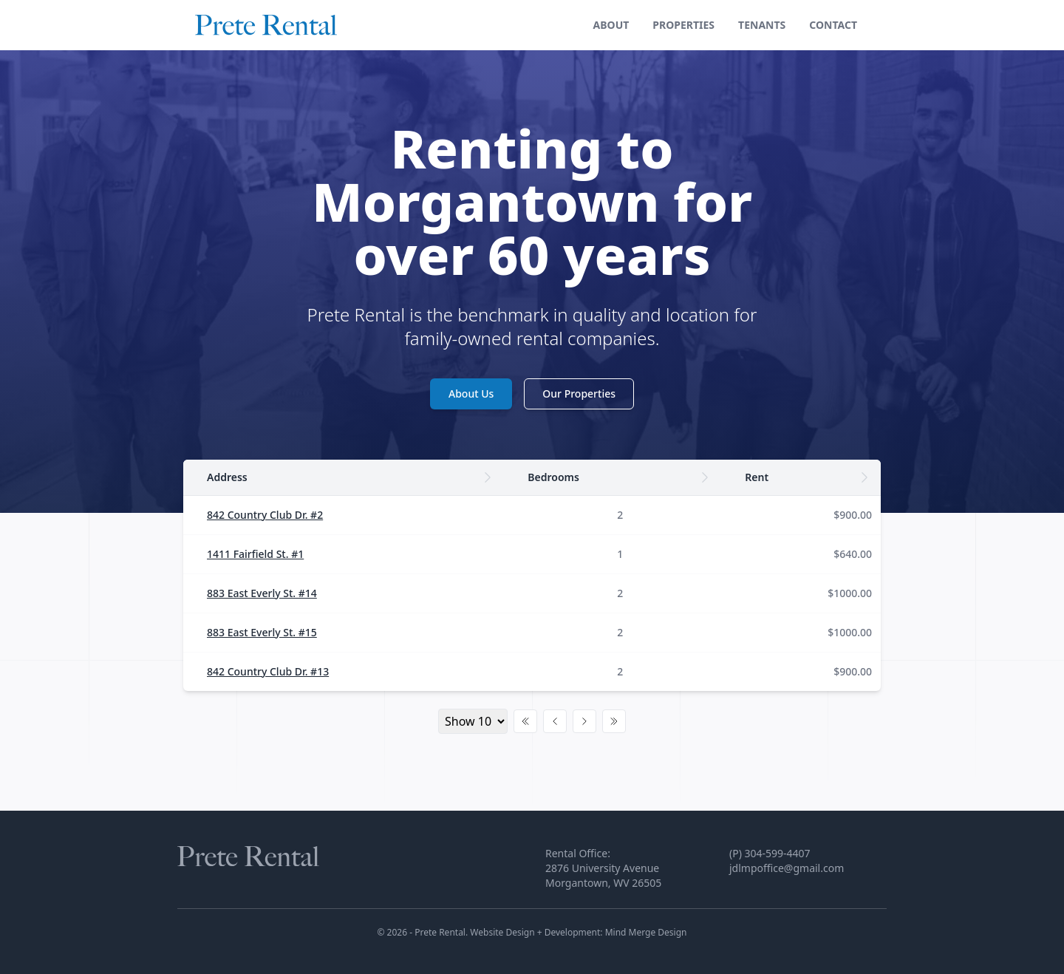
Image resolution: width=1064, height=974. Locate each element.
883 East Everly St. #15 (262, 632)
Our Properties (578, 393)
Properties (683, 25)
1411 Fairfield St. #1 (255, 554)
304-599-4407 (778, 853)
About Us (471, 393)
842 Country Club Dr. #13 (268, 671)
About (611, 25)
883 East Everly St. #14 (262, 593)
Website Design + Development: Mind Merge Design (578, 932)
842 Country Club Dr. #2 (265, 515)
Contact (833, 25)
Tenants (761, 25)
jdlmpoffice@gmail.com (786, 868)
